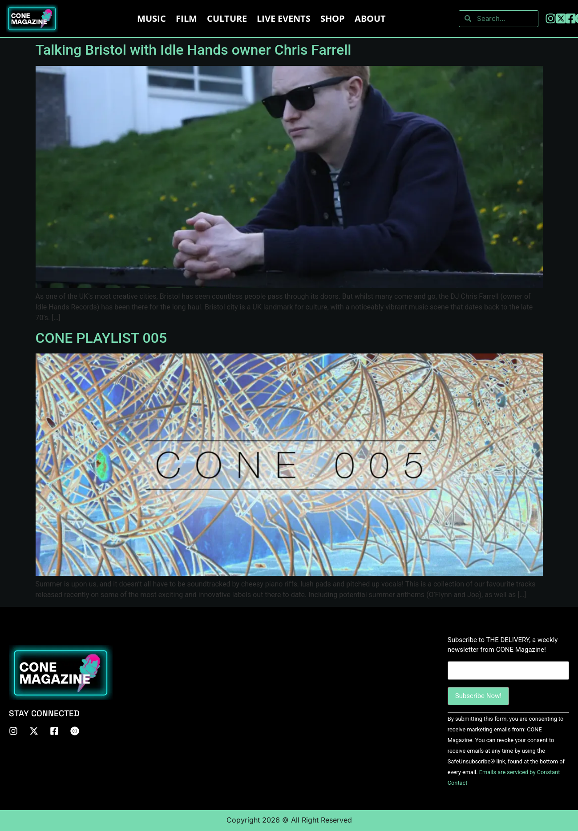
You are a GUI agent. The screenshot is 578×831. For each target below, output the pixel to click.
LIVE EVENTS (284, 18)
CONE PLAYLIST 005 (101, 337)
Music (151, 18)
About (370, 18)
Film (186, 18)
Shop (332, 18)
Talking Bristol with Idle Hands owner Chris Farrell (194, 49)
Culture (227, 18)
